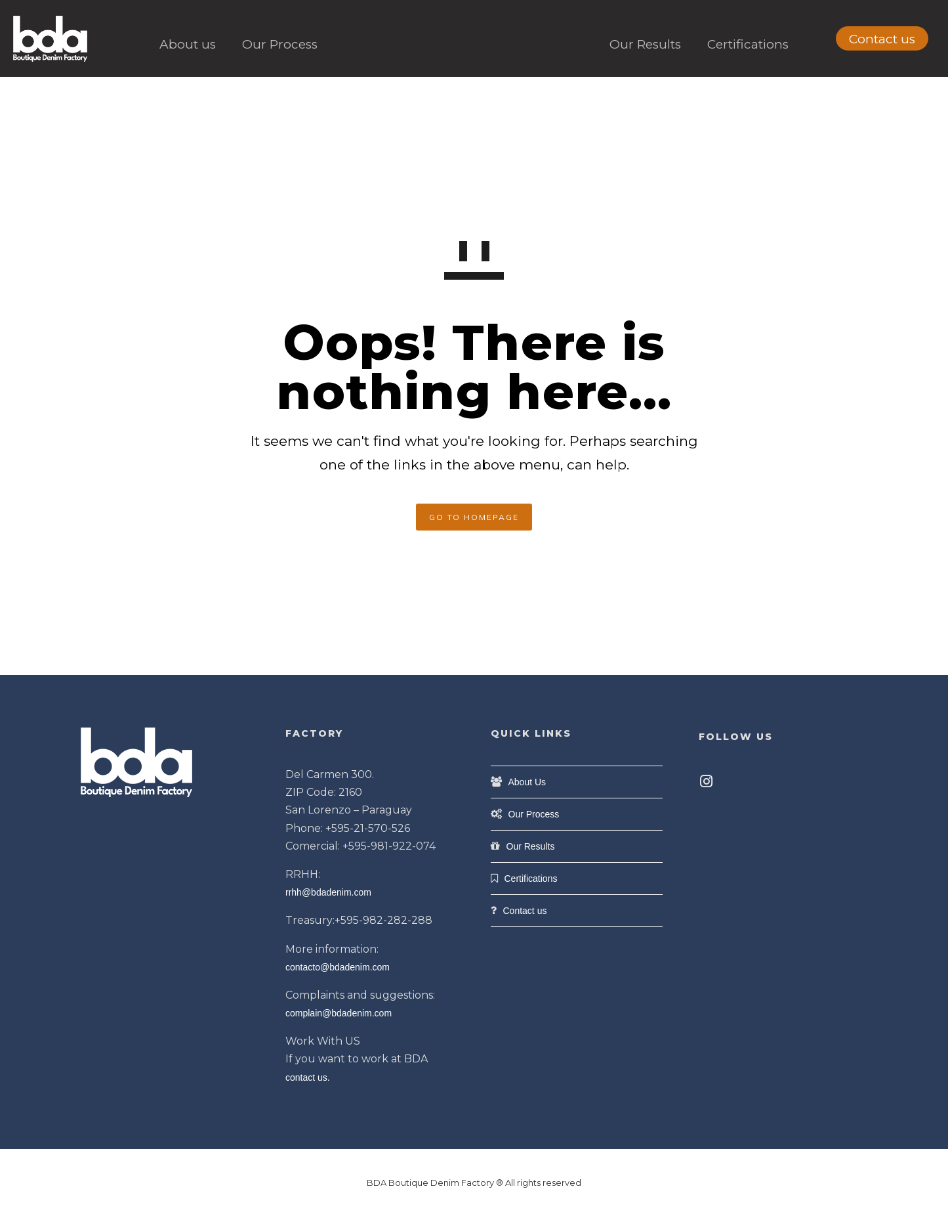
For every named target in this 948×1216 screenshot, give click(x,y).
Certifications (748, 44)
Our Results (645, 44)
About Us (527, 782)
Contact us (882, 39)
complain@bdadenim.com (338, 1013)
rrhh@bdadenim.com (328, 892)
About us (187, 44)
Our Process (280, 44)
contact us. (307, 1077)
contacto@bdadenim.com (337, 967)
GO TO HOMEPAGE (474, 517)
